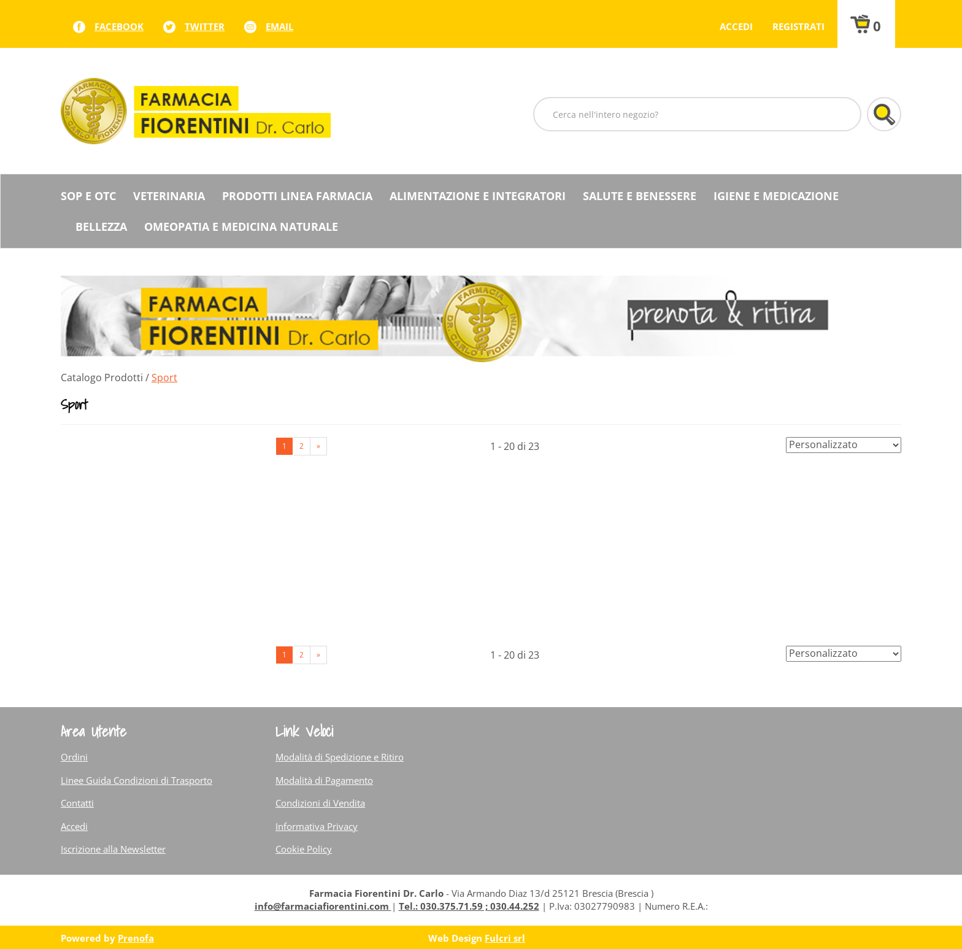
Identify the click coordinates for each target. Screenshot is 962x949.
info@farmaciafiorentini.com (323, 906)
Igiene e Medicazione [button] (776, 195)
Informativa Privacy (316, 826)
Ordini (74, 757)
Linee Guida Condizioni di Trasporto (136, 780)
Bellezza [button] (101, 226)
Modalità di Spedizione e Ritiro (339, 757)
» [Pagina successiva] (318, 446)
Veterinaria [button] (169, 195)
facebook (119, 26)
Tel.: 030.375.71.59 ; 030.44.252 (469, 906)
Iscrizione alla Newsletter (113, 849)
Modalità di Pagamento (324, 780)
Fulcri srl (505, 938)
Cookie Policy (303, 849)
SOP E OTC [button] (88, 195)
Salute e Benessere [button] (639, 195)
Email (279, 26)
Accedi (736, 26)
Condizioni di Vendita (320, 803)
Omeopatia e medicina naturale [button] (241, 226)
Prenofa (136, 938)
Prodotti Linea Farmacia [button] (297, 195)
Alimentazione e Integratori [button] (478, 195)
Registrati (798, 26)
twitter (205, 26)
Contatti (77, 803)
